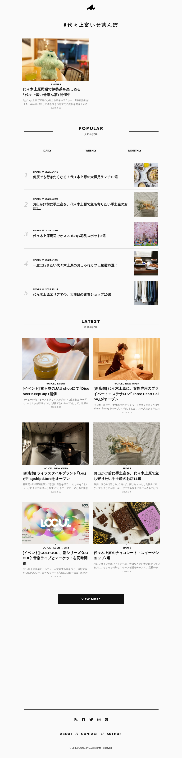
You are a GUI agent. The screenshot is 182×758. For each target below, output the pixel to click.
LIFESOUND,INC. (81, 747)
